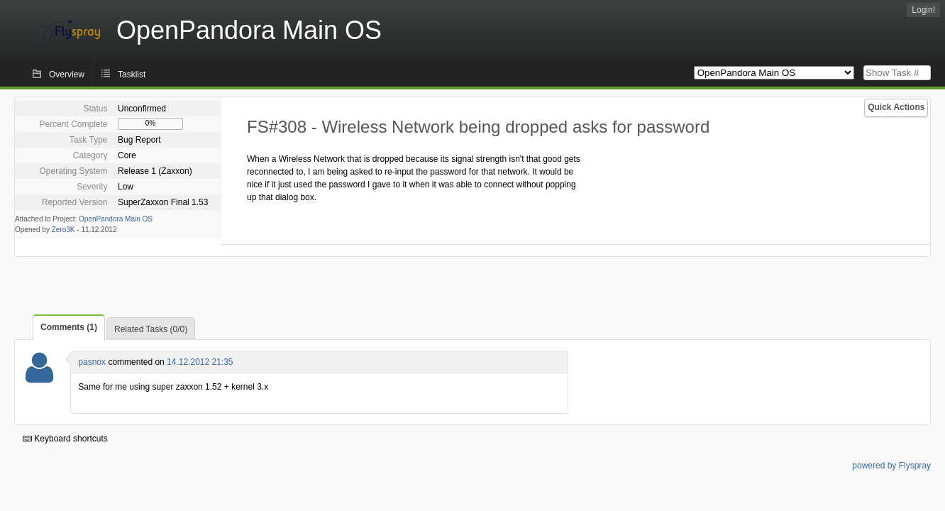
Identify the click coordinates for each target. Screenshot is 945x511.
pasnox (92, 362)
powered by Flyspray (891, 466)
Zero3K (63, 229)
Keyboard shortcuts (65, 439)
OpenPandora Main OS (116, 219)
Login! (923, 10)
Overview (66, 74)
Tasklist (131, 74)
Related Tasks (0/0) (150, 329)
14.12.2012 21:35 (200, 362)
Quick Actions (896, 107)
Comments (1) (68, 327)
